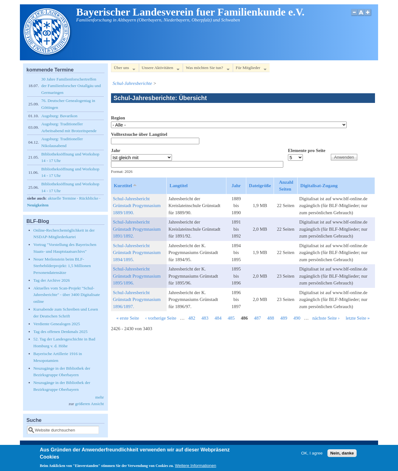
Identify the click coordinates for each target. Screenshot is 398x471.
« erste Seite (127, 318)
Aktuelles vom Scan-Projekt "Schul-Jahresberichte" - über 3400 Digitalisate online (66, 295)
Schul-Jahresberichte (132, 83)
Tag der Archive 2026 (51, 280)
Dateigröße (260, 185)
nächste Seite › (325, 318)
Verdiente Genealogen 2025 (56, 323)
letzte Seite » (358, 318)
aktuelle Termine (62, 198)
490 (296, 318)
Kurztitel (126, 185)
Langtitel (178, 185)
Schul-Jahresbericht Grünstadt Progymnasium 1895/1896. (137, 275)
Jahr (115, 150)
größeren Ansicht (89, 403)
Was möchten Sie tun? (206, 68)
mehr (99, 397)
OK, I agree (311, 454)
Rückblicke (88, 198)
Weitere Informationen (195, 467)
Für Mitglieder (249, 68)
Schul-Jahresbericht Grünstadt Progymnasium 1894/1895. (137, 252)
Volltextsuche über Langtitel (139, 134)
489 (283, 318)
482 (191, 318)
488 (270, 318)
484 (218, 318)
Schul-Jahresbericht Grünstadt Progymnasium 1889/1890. (137, 205)
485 (231, 318)
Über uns (123, 68)
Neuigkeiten (38, 205)
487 (257, 318)
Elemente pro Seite (307, 150)
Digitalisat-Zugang (319, 185)
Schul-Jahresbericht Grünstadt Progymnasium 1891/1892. (137, 228)
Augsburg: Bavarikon (59, 115)
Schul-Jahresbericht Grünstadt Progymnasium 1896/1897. (137, 299)
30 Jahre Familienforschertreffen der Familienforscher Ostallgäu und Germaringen (71, 86)
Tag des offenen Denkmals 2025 (60, 331)
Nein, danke (342, 454)
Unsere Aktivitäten (159, 68)
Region (118, 117)
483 (205, 318)
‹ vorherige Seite (160, 318)
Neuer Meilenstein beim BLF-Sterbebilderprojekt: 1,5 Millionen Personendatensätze (62, 266)
